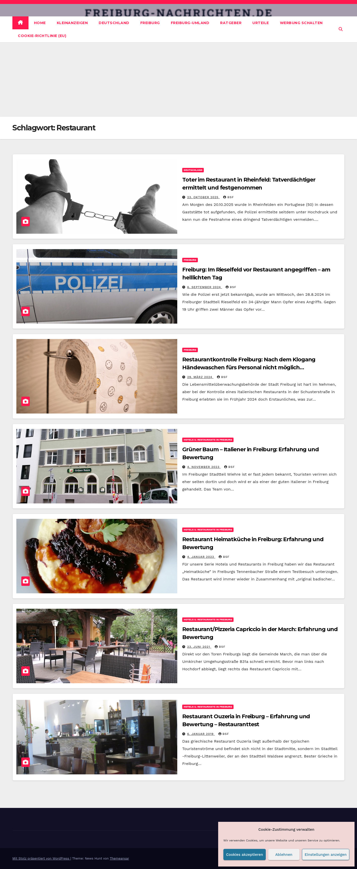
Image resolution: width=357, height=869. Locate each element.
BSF (228, 197)
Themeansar (119, 858)
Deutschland (114, 23)
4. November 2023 (204, 467)
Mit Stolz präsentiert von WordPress (41, 858)
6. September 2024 (204, 287)
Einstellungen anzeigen (326, 854)
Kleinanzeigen (72, 23)
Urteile (260, 23)
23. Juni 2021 (199, 646)
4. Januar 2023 (201, 557)
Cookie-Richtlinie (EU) (42, 36)
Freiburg (150, 23)
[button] (341, 29)
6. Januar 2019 (201, 734)
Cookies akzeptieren (244, 854)
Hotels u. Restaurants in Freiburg (208, 439)
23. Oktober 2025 (203, 197)
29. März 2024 (200, 377)
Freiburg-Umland (190, 23)
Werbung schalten (301, 23)
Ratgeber (230, 23)
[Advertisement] (178, 79)
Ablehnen (283, 854)
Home (40, 23)
